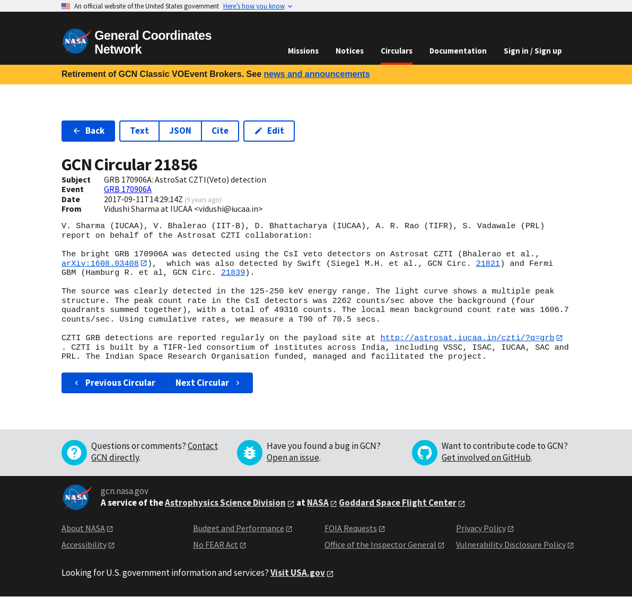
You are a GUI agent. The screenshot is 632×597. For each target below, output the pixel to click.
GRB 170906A (128, 189)
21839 (233, 273)
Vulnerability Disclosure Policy (511, 544)
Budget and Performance (238, 528)
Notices (350, 51)
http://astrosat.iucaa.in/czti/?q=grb (467, 338)
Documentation (458, 51)
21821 (488, 263)
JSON (180, 130)
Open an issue (293, 458)
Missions (303, 51)
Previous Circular (113, 383)
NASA (318, 503)
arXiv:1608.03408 (100, 263)
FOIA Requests (350, 528)
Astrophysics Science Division (225, 503)
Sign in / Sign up (533, 51)
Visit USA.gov (297, 573)
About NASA (83, 528)
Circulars (396, 51)
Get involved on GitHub (486, 458)
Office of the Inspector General (380, 544)
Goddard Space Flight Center (398, 503)
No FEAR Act (215, 544)
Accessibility (84, 544)
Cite (220, 130)
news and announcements (317, 74)
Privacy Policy (481, 528)
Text (139, 130)
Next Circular (208, 383)
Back (88, 130)
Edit (269, 130)
